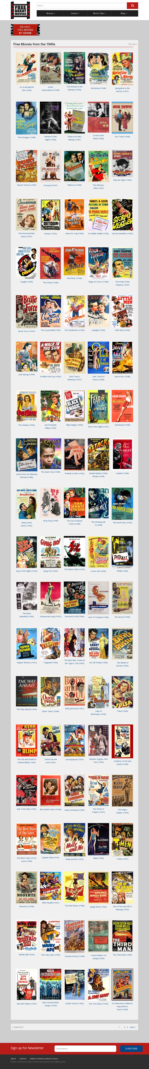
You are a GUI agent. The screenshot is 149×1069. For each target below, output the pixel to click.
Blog (124, 13)
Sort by (132, 44)
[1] (133, 1027)
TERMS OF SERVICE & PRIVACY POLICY (44, 1059)
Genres (75, 13)
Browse (50, 13)
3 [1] (127, 1027)
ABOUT (13, 1059)
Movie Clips (99, 13)
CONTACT (23, 1059)
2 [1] (124, 1027)
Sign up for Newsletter (27, 1047)
